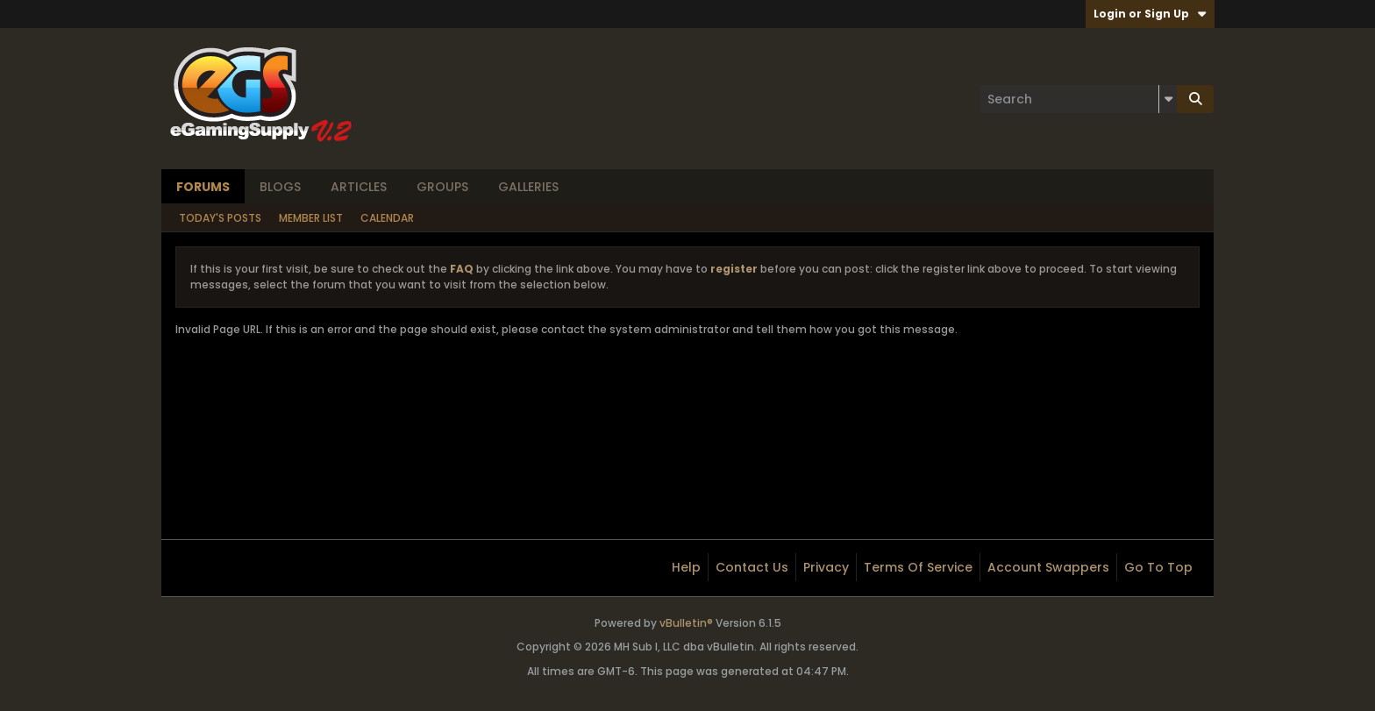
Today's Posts (220, 217)
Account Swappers (1048, 567)
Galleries (528, 187)
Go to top (1158, 567)
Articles (359, 187)
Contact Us (752, 567)
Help (686, 567)
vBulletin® (686, 622)
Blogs (280, 187)
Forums (203, 187)
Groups (442, 187)
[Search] (1078, 99)
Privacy (826, 567)
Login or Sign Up (1150, 13)
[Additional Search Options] (1168, 99)
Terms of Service (918, 567)
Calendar (387, 217)
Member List (311, 217)
